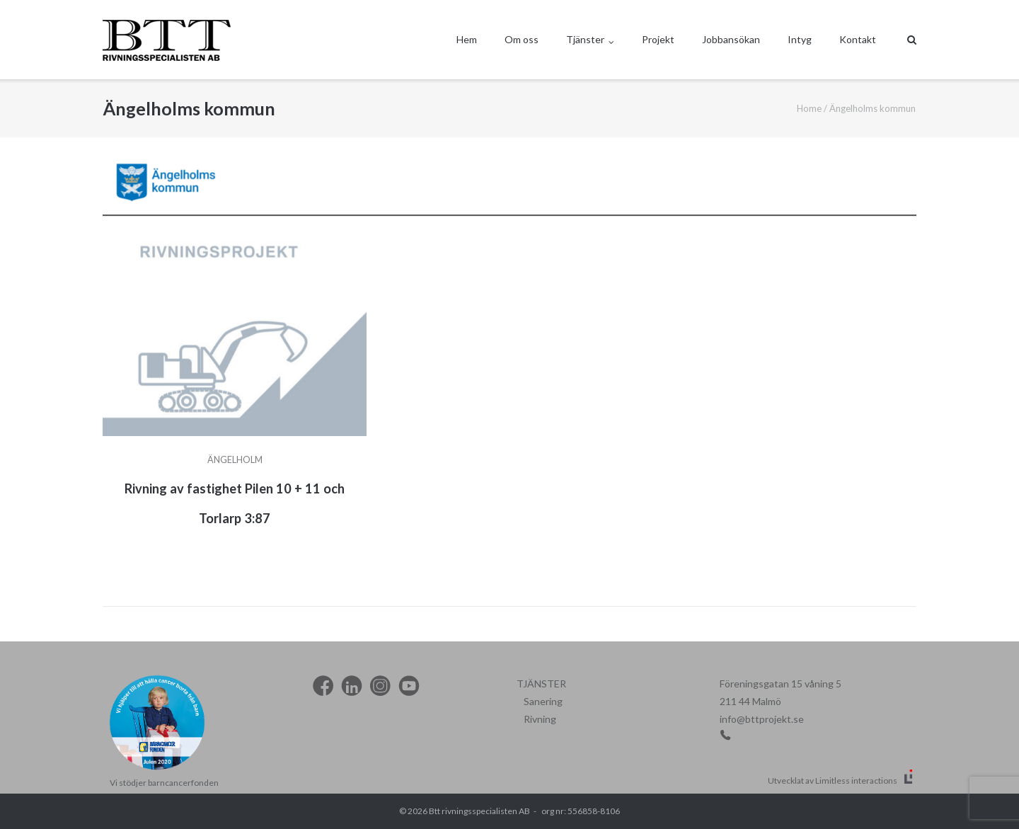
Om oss (522, 39)
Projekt (658, 39)
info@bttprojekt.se (762, 719)
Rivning (540, 719)
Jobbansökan (731, 39)
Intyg (800, 39)
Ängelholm (235, 459)
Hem (466, 39)
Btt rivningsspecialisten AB (479, 811)
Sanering (543, 701)
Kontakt (857, 39)
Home (809, 108)
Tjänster (585, 39)
